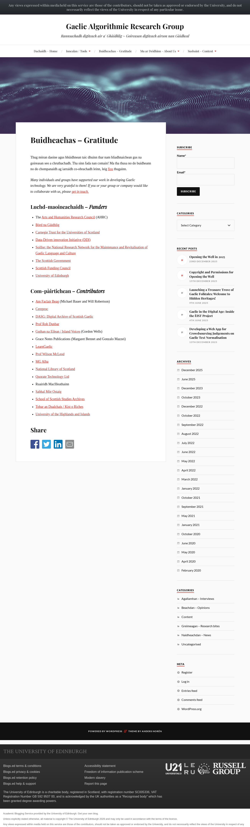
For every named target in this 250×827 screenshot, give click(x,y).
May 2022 (188, 461)
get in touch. (80, 191)
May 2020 (188, 552)
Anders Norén (152, 731)
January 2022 (191, 488)
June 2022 (188, 451)
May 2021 (188, 515)
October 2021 (191, 497)
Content (187, 616)
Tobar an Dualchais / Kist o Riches (59, 407)
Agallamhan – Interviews (198, 598)
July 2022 (188, 442)
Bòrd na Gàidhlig (47, 225)
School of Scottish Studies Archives (60, 399)
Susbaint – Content (200, 51)
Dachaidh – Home (46, 51)
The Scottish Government (53, 261)
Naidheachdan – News (196, 635)
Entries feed (189, 690)
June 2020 (188, 543)
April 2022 (189, 470)
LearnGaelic (43, 347)
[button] (35, 444)
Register (187, 672)
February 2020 (191, 570)
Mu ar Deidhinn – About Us (158, 51)
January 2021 (191, 524)
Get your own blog (88, 813)
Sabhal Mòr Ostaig (48, 391)
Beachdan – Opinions (196, 607)
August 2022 (190, 433)
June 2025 (188, 379)
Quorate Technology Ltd (52, 377)
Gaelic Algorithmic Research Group (125, 26)
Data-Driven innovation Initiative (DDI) (63, 240)
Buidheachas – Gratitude (115, 51)
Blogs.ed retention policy (20, 777)
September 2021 (192, 506)
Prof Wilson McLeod (49, 354)
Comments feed (192, 699)
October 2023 (191, 397)
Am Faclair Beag (47, 301)
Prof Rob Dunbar (47, 324)
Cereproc (41, 309)
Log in (185, 681)
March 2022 (190, 479)
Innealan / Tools (76, 51)
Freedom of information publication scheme (113, 771)
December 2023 (192, 388)
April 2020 (189, 561)
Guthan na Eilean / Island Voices (57, 331)
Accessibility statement (100, 765)
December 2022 (192, 406)
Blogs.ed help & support (19, 783)
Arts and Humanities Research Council (68, 217)
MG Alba (41, 361)
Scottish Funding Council (52, 268)
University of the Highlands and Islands (62, 414)
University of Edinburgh (52, 276)
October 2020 (191, 534)
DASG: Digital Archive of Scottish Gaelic (64, 316)
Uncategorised (191, 644)
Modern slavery (94, 777)
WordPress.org (191, 708)
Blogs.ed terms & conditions (22, 765)
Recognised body (135, 796)
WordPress (114, 731)
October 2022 (191, 415)
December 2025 (192, 369)
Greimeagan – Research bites (201, 626)
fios (110, 169)
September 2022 (192, 424)
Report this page (95, 783)
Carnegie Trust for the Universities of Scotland (67, 232)
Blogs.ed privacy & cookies (21, 771)
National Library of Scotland (55, 369)
